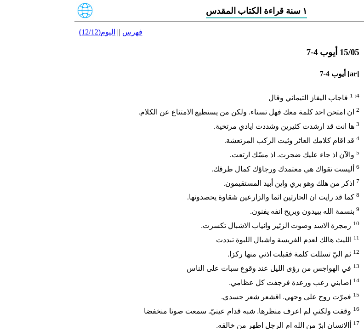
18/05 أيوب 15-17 (336, 77)
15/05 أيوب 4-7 (339, 26)
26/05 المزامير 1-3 (334, 212)
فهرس (58, 32)
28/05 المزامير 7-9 (334, 246)
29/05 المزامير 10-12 (330, 263)
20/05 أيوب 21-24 (336, 110)
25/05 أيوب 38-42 (336, 195)
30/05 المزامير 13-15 (330, 280)
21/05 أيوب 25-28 (336, 127)
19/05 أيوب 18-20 (336, 94)
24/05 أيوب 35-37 (336, 179)
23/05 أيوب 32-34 (336, 162)
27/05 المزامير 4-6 (334, 229)
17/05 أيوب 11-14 (336, 60)
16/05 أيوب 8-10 (337, 43)
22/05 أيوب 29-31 (336, 144)
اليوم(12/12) (23, 32)
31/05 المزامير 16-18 (330, 297)
